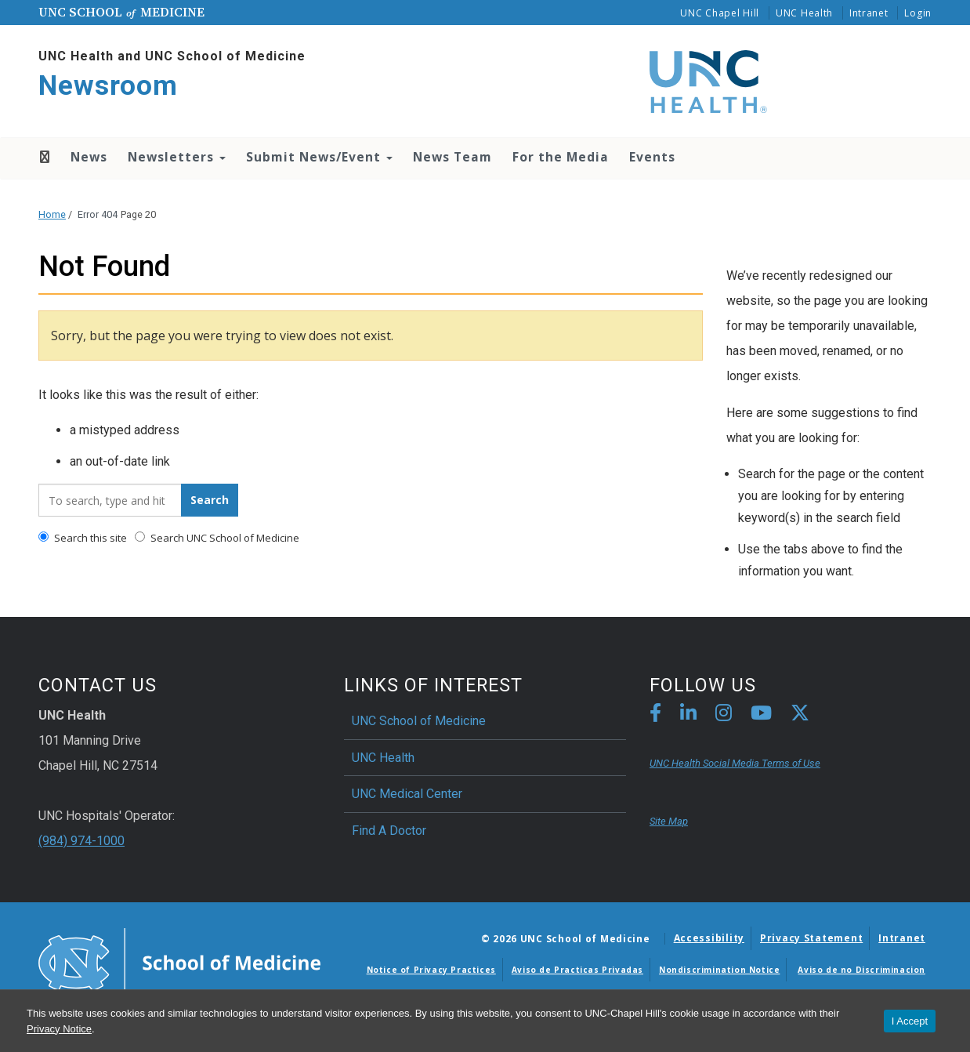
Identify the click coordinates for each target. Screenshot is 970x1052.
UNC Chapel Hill (719, 13)
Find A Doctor (389, 830)
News (89, 156)
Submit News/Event (319, 156)
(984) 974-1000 (81, 840)
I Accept (910, 1021)
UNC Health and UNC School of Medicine (172, 56)
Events (652, 156)
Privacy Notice (59, 1029)
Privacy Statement (811, 938)
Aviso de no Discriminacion (861, 969)
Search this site (82, 538)
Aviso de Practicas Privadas (577, 969)
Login (918, 13)
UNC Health (804, 13)
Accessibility (709, 938)
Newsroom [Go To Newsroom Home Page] (108, 86)
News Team (452, 156)
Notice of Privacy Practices (431, 969)
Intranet (869, 13)
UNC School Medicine (121, 11)
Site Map (669, 821)
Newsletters (177, 156)
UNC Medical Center (407, 793)
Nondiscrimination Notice (719, 969)
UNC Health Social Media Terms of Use (735, 763)
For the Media (560, 156)
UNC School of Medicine (419, 720)
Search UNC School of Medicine (217, 538)
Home (43, 157)
